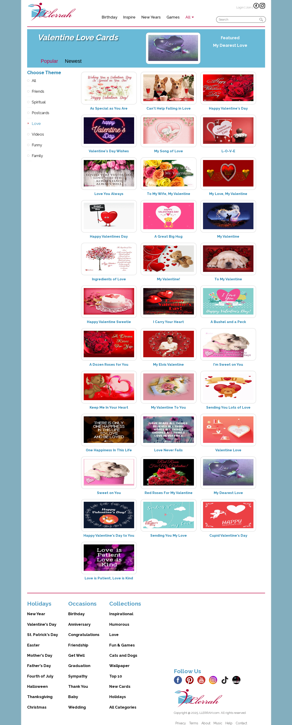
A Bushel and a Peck (228, 322)
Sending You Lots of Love (228, 407)
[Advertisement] (219, 627)
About (205, 718)
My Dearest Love (230, 45)
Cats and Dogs (123, 651)
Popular (49, 61)
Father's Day (39, 661)
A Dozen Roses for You (108, 364)
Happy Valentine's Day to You (108, 535)
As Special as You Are (109, 108)
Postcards (29, 113)
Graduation (79, 661)
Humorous (119, 619)
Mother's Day (39, 651)
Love (29, 123)
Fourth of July (40, 671)
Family (29, 155)
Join (248, 7)
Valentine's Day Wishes (109, 151)
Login (240, 7)
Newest (73, 61)
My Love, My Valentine (228, 194)
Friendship (78, 640)
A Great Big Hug (168, 236)
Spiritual (29, 102)
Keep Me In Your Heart (109, 407)
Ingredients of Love (109, 279)
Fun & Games (122, 640)
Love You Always (108, 194)
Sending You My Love (168, 535)
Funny (29, 145)
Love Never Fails (168, 450)
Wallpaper (119, 661)
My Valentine (228, 236)
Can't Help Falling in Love (168, 108)
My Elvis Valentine (168, 364)
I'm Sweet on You (228, 364)
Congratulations (83, 630)
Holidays (117, 692)
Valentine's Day (41, 619)
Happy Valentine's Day (228, 108)
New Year (36, 609)
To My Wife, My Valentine (168, 194)
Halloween (37, 682)
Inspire (129, 17)
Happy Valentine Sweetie (109, 322)
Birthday (109, 17)
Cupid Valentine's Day (228, 535)
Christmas (37, 702)
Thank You (78, 682)
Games (173, 17)
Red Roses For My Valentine (169, 493)
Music (218, 718)
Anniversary (79, 619)
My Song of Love (168, 151)
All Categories (122, 702)
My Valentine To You (168, 407)
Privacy (180, 718)
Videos (29, 134)
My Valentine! (168, 279)
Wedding (77, 702)
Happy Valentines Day (109, 236)
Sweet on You (109, 493)
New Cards (119, 682)
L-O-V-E (228, 151)
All (29, 80)
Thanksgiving (39, 692)
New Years (151, 17)
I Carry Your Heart (168, 322)
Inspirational (121, 609)
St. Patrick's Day (42, 630)
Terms (193, 718)
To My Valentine (228, 279)
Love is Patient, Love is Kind (109, 578)
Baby (73, 692)
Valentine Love (228, 450)
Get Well (76, 651)
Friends (29, 91)
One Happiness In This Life (109, 450)
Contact (241, 718)
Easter (33, 640)
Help (228, 718)
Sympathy (77, 671)
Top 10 (115, 671)
